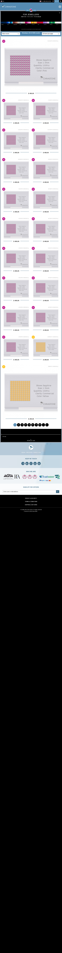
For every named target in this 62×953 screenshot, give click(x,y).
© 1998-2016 (24, 509)
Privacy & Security (31, 498)
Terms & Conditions (31, 501)
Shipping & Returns (31, 504)
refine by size (31, 440)
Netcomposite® (33, 511)
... (43, 424)
